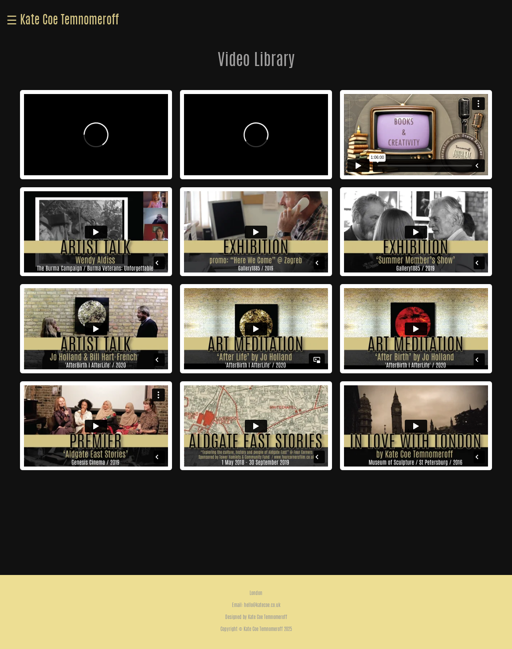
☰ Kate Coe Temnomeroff (62, 21)
